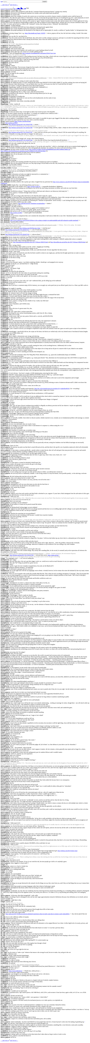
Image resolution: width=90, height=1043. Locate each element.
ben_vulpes (4, 700)
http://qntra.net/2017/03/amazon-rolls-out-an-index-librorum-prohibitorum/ (26, 78)
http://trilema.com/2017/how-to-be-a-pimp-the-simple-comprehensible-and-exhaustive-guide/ (31, 225)
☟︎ (78, 19)
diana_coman (4, 897)
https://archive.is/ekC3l (33, 186)
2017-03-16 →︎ (14, 5)
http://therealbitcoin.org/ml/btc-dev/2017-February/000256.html (68, 242)
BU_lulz (3, 906)
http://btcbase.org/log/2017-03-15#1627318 (17, 234)
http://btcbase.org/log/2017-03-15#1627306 (20, 127)
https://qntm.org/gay (53, 555)
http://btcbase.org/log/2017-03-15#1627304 (20, 140)
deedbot (3, 78)
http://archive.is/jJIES (16, 212)
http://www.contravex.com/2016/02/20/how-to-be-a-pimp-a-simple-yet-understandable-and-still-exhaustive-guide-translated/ (44, 220)
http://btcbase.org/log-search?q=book (27, 169)
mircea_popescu (5, 10)
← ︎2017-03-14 (5, 5)
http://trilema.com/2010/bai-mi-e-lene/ (29, 228)
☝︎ (38, 124)
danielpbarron (5, 433)
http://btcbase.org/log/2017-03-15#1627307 (20, 132)
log (1, 1)
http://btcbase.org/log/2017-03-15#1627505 (22, 555)
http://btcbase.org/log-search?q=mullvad (28, 964)
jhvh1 (2, 55)
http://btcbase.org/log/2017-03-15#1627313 (17, 229)
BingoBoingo (4, 76)
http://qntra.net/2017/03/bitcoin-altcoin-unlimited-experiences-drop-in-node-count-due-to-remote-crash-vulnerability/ (38, 914)
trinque (3, 464)
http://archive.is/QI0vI (11, 123)
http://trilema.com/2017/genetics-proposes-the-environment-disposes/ (25, 553)
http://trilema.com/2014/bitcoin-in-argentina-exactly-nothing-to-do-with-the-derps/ (23, 151)
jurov (2, 118)
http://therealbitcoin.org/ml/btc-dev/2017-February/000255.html (30, 242)
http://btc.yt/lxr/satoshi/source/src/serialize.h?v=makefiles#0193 (52, 388)
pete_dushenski (5, 182)
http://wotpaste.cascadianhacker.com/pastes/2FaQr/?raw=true (39, 53)
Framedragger (5, 317)
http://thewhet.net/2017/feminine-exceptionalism (31, 203)
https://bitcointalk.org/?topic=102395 (35, 33)
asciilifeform (4, 33)
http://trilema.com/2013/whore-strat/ (68, 850)
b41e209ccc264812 (6, 168)
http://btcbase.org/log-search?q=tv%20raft (27, 44)
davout (3, 113)
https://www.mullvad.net (15, 971)
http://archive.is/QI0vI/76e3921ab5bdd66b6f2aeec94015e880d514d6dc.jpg (49, 149)
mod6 (2, 67)
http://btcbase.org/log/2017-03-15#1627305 (20, 124)
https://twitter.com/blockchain (22, 121)
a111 (2, 44)
